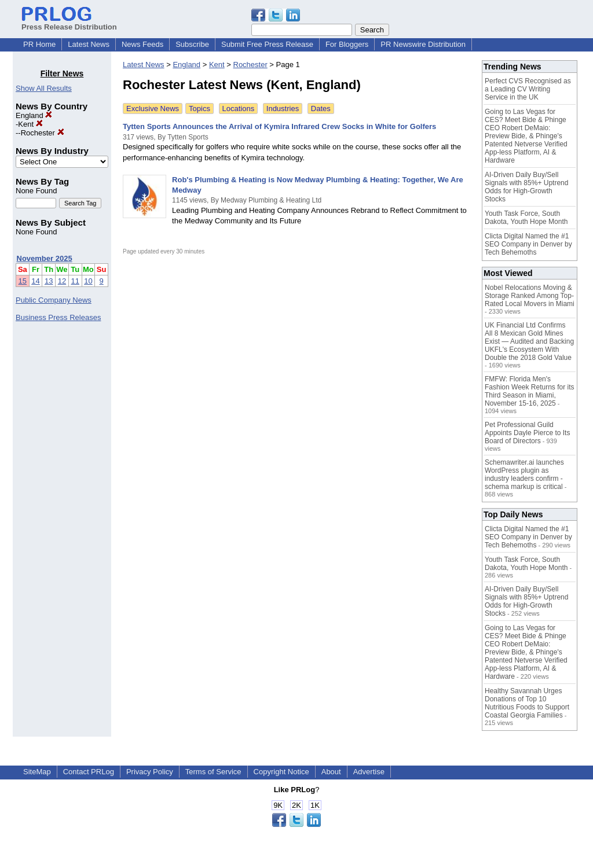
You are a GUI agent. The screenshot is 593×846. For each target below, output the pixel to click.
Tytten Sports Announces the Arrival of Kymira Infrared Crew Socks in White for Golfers (279, 126)
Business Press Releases (58, 317)
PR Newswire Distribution (423, 44)
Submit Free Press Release (267, 44)
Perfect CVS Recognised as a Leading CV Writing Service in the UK (528, 89)
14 (35, 281)
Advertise (369, 771)
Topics (199, 108)
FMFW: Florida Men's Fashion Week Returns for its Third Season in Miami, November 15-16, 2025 (529, 391)
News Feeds (142, 44)
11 (75, 281)
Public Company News (53, 300)
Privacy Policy (149, 771)
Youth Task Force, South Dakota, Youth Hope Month (526, 217)
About (331, 771)
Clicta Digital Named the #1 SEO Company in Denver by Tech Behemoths (528, 244)
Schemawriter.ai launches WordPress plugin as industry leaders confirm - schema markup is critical (524, 474)
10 (88, 281)
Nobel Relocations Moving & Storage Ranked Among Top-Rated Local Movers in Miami (529, 296)
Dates (321, 108)
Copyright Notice (281, 771)
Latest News (88, 44)
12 (62, 281)
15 (23, 281)
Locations (238, 108)
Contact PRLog (88, 771)
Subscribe (192, 44)
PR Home (39, 44)
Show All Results (44, 88)
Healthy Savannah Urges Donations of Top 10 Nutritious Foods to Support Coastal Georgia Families (527, 703)
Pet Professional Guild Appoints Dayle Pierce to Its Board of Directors (527, 433)
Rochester (42, 132)
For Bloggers (346, 44)
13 (49, 281)
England (34, 115)
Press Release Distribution (69, 22)
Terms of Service (213, 771)
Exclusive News (152, 108)
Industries (282, 108)
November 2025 (44, 258)
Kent (30, 124)
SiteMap (37, 771)
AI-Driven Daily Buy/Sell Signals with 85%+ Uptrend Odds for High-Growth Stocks (526, 187)
